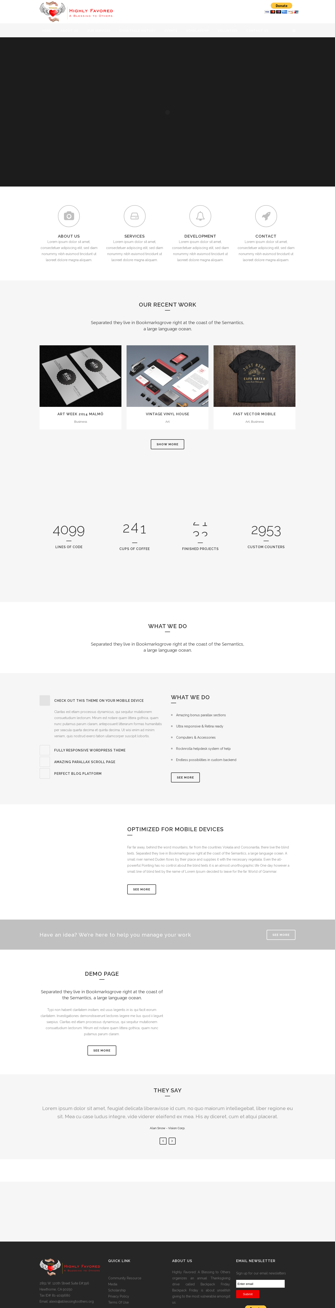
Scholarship (117, 1290)
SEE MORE (185, 777)
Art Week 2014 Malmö (80, 414)
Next (172, 1141)
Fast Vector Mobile (254, 414)
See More (141, 889)
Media (112, 1284)
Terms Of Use (118, 1302)
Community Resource (124, 1278)
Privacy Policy (118, 1296)
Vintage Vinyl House (167, 414)
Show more (167, 444)
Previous (163, 1141)
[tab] (102, 700)
